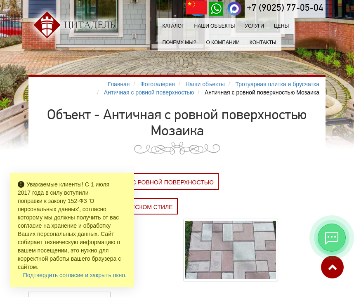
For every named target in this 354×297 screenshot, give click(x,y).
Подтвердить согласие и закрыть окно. (75, 275)
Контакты (263, 42)
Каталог (173, 26)
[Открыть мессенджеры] (332, 238)
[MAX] (234, 9)
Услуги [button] (254, 26)
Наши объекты (214, 26)
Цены (281, 26)
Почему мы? (179, 42)
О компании (222, 42)
